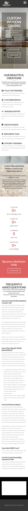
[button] (24, 2)
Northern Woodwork (17, 505)
